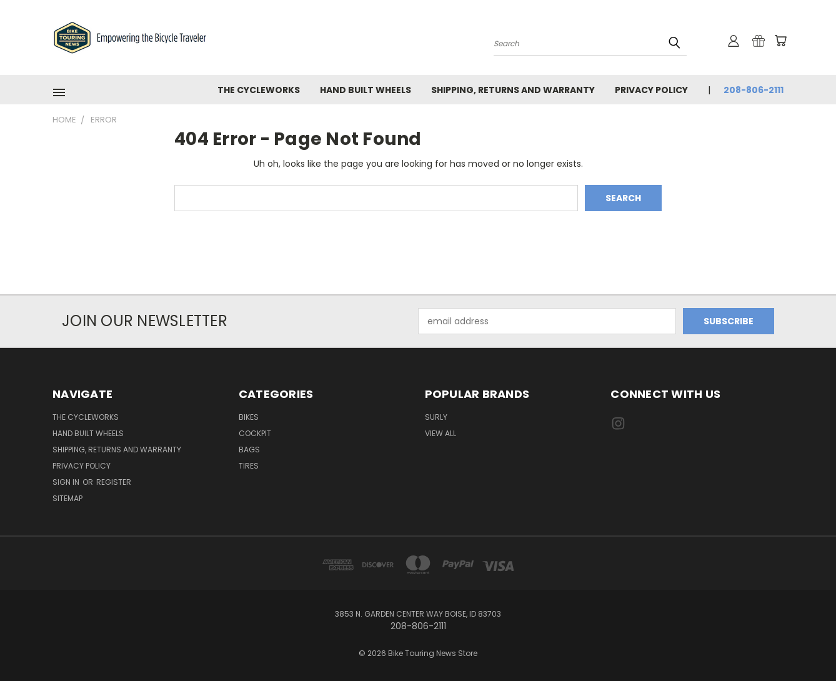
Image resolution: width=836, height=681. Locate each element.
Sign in (66, 482)
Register (113, 482)
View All (440, 433)
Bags (249, 449)
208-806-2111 (754, 90)
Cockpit (255, 433)
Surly (436, 417)
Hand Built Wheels (365, 90)
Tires (249, 465)
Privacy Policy (651, 90)
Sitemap (67, 498)
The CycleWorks (258, 90)
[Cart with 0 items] (780, 40)
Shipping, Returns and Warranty (513, 90)
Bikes (249, 417)
